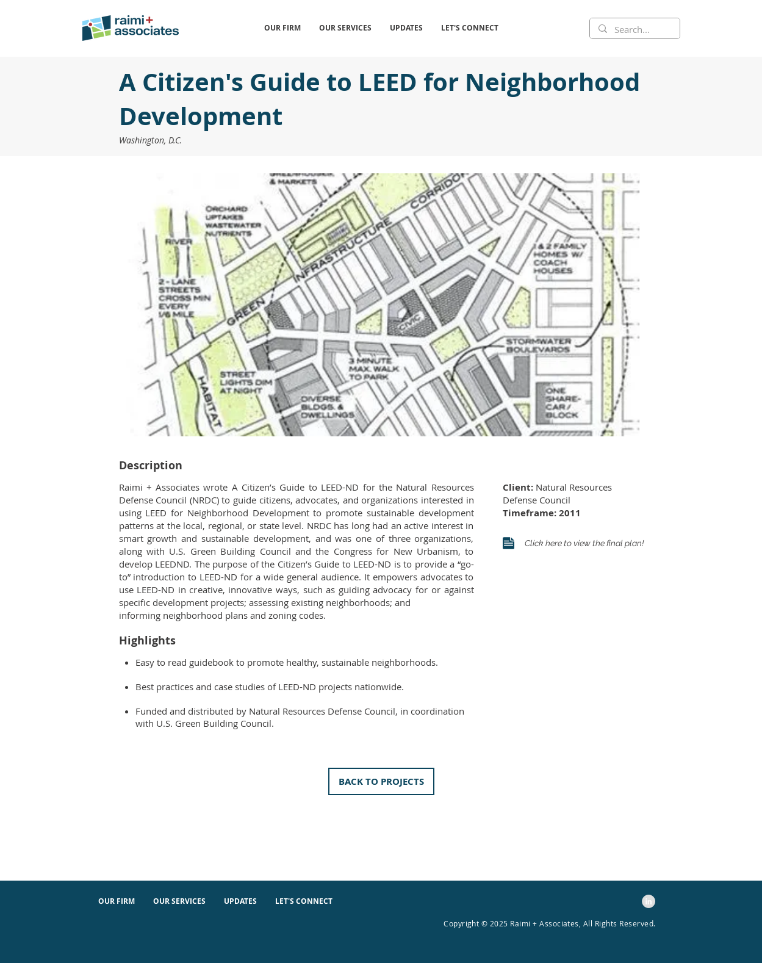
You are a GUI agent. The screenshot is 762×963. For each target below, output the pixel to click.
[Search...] (634, 29)
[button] (282, 28)
